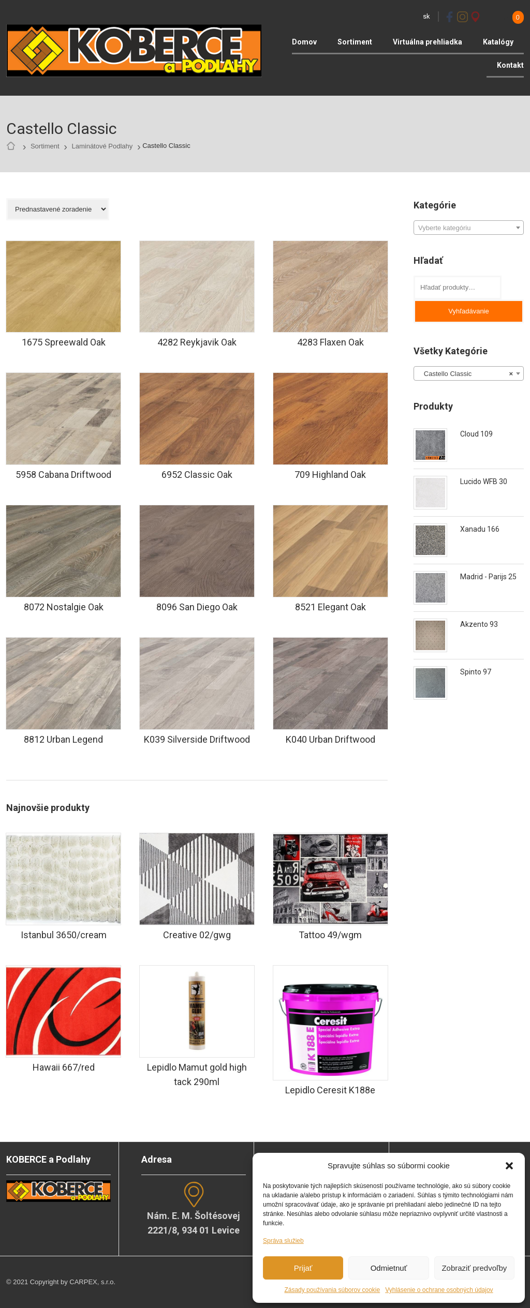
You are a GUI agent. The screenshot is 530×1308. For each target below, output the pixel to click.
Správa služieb (283, 1240)
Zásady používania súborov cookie (332, 1290)
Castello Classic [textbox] (465, 374)
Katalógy (498, 42)
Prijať (303, 1268)
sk (426, 16)
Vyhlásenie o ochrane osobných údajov (439, 1290)
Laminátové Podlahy (101, 146)
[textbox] (468, 228)
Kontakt (510, 65)
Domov (304, 42)
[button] (509, 1166)
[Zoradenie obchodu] (57, 209)
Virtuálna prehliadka (427, 42)
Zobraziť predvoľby (474, 1268)
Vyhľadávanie (468, 311)
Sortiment (354, 42)
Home (13, 146)
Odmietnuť (389, 1268)
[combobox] (469, 227)
